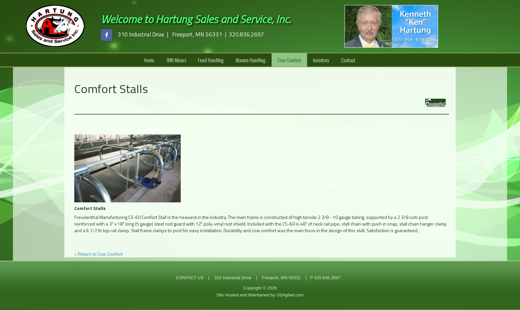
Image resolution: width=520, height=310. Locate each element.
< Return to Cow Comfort (98, 253)
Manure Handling (251, 60)
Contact (348, 60)
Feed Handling (211, 60)
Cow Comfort (289, 60)
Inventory (321, 60)
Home (149, 60)
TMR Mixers (176, 60)
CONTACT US (189, 277)
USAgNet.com (289, 294)
